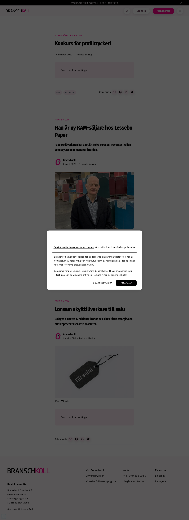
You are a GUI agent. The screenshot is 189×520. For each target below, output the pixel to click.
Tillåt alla (126, 283)
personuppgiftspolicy (79, 271)
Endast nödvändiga (102, 283)
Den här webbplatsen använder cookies (73, 247)
